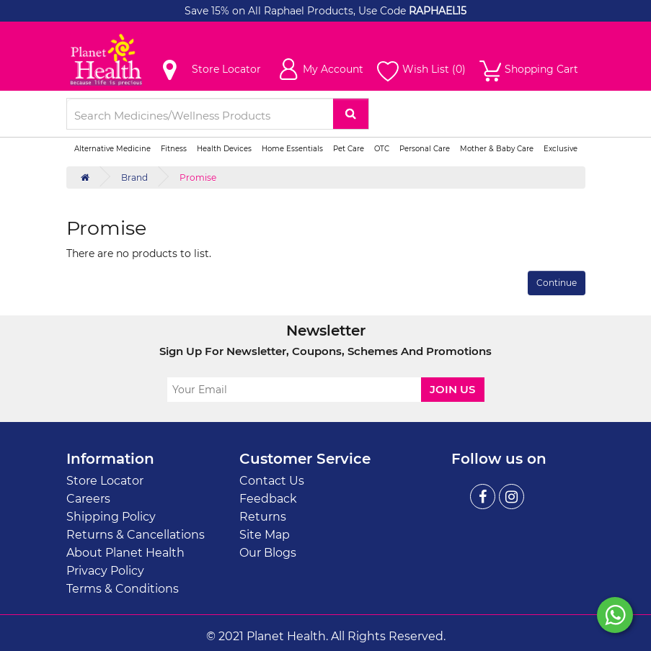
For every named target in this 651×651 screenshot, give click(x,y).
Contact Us (271, 481)
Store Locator (104, 481)
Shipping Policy (111, 517)
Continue (556, 282)
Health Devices (224, 148)
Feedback (268, 499)
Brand (134, 177)
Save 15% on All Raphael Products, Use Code (297, 10)
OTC (381, 148)
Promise (198, 177)
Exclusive (560, 148)
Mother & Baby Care (496, 148)
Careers (88, 499)
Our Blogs (267, 553)
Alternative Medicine (112, 148)
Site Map (264, 535)
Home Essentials (292, 148)
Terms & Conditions (122, 589)
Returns (262, 517)
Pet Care (348, 148)
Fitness (174, 148)
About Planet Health (125, 553)
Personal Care (424, 148)
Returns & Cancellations (135, 535)
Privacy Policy (105, 571)
